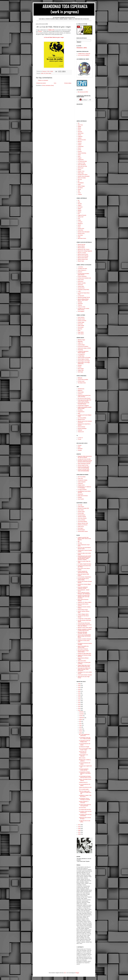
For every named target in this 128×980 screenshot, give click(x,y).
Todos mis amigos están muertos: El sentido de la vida (85, 792)
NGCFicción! (80, 168)
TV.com (79, 439)
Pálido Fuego (81, 172)
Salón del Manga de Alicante (84, 463)
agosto (80, 719)
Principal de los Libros (82, 174)
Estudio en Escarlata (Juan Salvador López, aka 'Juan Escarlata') (83, 597)
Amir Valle (80, 505)
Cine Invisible (81, 392)
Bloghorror (80, 390)
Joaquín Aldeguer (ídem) (83, 614)
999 (78, 541)
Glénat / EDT (80, 216)
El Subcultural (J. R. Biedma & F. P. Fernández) (84, 487)
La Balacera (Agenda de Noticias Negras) (83, 352)
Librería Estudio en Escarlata (84, 357)
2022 (79, 691)
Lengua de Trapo (81, 163)
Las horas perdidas (82, 417)
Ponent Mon (80, 230)
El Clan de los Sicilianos (83, 346)
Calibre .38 (43, 73)
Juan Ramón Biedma (82, 521)
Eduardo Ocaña (81, 319)
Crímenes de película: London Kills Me (84, 769)
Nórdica (79, 169)
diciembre (81, 711)
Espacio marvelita (82, 283)
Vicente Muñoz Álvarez (83, 531)
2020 (79, 695)
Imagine (79, 158)
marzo (80, 729)
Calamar (79, 143)
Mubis (79, 447)
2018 (79, 699)
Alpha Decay (80, 133)
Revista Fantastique (82, 428)
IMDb (79, 413)
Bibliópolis (80, 377)
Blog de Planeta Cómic (83, 259)
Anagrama (80, 136)
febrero (81, 730)
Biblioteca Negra (81, 339)
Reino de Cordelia (82, 177)
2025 (79, 685)
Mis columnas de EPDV (83, 92)
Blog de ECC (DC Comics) (83, 249)
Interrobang (80, 349)
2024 (79, 687)
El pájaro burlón (81, 485)
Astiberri (79, 205)
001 (78, 200)
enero (80, 732)
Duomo (79, 148)
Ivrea (79, 218)
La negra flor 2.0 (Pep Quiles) (84, 618)
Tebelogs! (80, 302)
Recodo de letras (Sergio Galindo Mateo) (83, 651)
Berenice (80, 141)
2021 (79, 693)
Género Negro (48, 73)
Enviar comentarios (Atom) (48, 85)
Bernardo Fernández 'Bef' (83, 508)
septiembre (81, 717)
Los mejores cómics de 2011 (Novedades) (85, 815)
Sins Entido (80, 235)
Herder (79, 154)
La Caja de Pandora (82, 489)
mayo (80, 725)
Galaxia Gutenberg (82, 153)
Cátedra (79, 144)
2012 (79, 710)
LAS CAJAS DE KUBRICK (83, 55)
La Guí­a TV (80, 437)
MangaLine (80, 223)
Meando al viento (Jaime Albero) (85, 627)
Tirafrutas (80, 305)
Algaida (79, 126)
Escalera (80, 151)
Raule (79, 330)
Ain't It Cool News (81, 476)
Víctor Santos (81, 333)
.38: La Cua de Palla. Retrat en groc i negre (85, 749)
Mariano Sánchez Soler (83, 523)
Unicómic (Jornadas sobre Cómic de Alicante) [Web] (83, 470)
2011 (79, 824)
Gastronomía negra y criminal (84, 348)
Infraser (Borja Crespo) (83, 609)
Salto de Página (81, 186)
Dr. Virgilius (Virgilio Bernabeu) (84, 564)
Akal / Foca (80, 125)
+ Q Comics (80, 267)
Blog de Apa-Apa (81, 244)
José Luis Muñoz (81, 519)
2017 (79, 700)
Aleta (79, 202)
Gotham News (81, 286)
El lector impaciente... (82, 276)
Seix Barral (80, 187)
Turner (79, 192)
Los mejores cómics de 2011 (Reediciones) (85, 812)
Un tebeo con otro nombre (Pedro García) (83, 309)
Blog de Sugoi (81, 261)
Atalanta (79, 138)
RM (78, 181)
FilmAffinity (80, 410)
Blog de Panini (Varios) (83, 257)
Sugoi (79, 236)
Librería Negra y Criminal (83, 359)
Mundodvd (80, 448)
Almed (79, 129)
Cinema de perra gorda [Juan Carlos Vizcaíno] (84, 396)
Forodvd (79, 445)
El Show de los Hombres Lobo (84, 278)
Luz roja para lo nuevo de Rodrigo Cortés (84, 741)
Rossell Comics (81, 233)
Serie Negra (80, 371)
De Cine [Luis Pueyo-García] (84, 398)
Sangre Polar (81, 370)
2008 (79, 830)
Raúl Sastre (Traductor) (83, 649)
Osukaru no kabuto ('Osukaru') (84, 639)
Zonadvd (80, 450)
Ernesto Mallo (81, 513)
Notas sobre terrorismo (83, 495)
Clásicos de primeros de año (85, 787)
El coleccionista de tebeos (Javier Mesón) (83, 274)
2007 (79, 832)
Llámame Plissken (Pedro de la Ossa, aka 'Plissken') (84, 625)
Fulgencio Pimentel (82, 215)
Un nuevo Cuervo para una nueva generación (85, 805)
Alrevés (79, 134)
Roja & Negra (81, 368)
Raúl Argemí (80, 528)
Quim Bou (80, 328)
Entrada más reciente (41, 83)
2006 (79, 834)
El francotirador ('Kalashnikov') (84, 577)
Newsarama (80, 494)
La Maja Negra (81, 355)
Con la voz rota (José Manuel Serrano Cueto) (84, 548)
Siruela (79, 189)
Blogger (77, 972)
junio (80, 723)
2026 (79, 683)
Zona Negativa (81, 311)
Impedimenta (80, 159)
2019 (79, 697)
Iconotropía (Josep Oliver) (83, 289)
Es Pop (79, 149)
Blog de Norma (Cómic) (83, 254)
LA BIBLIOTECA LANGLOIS (84, 53)
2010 (79, 826)
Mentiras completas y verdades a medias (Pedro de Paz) (84, 630)
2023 (79, 689)
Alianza (79, 128)
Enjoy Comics (81, 279)
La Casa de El (81, 295)
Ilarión (79, 156)
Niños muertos (82, 757)
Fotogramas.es (81, 411)
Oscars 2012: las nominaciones (82, 752)
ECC (79, 213)
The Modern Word (82, 382)
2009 (79, 828)
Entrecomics (80, 281)
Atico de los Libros (82, 139)
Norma (79, 225)
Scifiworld (80, 430)
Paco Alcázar (81, 327)
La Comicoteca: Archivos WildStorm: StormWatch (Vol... (85, 773)
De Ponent (80, 207)
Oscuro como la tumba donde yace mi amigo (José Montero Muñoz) (84, 636)
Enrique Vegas (81, 322)
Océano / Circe (81, 171)
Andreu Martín (81, 506)
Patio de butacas (81, 426)
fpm (65, 972)
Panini (79, 226)
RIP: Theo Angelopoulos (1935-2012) (84, 735)
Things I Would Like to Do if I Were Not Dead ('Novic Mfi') (84, 666)
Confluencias (80, 146)
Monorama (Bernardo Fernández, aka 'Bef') (82, 633)
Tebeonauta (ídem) (82, 660)
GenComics (80, 284)
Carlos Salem (81, 509)
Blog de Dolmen (81, 247)
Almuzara (80, 131)
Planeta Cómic (81, 228)
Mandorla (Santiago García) (84, 297)
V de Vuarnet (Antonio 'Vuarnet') (85, 674)
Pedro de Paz (81, 526)
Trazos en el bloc (81, 306)
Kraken (79, 220)
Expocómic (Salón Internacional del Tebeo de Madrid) (85, 457)
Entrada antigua (67, 83)
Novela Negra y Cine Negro (84, 360)
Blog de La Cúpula (82, 252)
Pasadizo (80, 497)
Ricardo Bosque (81, 529)
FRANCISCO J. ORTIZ (82, 47)
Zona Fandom (81, 499)
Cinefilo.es (80, 393)
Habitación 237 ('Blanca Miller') (84, 602)
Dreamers (80, 271)
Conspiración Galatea (82, 480)
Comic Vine (80, 478)
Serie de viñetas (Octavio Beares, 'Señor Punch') (83, 300)
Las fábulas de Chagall (84, 746)
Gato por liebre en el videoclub (83, 755)
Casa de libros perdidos (83, 379)
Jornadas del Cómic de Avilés (84, 459)
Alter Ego (80, 543)
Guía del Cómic (81, 288)
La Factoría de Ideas (82, 161)
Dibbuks (79, 210)
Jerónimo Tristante (82, 516)
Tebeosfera (80, 303)
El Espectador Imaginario (83, 405)
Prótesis (79, 367)
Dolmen (79, 212)
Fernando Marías (81, 515)
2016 (79, 702)
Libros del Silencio (82, 164)
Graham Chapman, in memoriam (83, 802)
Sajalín (79, 184)
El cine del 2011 (82, 807)
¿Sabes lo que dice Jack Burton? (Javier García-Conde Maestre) (84, 538)
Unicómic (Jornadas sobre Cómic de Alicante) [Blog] (83, 467)
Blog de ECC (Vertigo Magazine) (85, 251)
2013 (79, 708)
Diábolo (79, 208)
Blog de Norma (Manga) (83, 256)
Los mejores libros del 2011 (85, 809)
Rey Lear (80, 179)
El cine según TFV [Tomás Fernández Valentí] (83, 403)
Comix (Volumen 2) (82, 270)
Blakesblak (80, 341)
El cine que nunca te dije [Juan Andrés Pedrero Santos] (84, 400)
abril (80, 727)
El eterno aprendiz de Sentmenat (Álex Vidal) (83, 572)
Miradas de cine (81, 419)
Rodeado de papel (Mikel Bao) (84, 653)
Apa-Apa (80, 203)
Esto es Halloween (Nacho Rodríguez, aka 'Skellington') (84, 593)
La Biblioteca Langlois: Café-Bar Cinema (85, 796)
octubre (81, 715)
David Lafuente (81, 317)
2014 (79, 706)
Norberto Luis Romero (82, 524)
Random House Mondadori (83, 176)
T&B (79, 191)
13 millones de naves (82, 268)
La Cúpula (80, 221)
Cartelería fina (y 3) (83, 782)
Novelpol (80, 365)
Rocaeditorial (81, 182)
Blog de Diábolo (81, 246)
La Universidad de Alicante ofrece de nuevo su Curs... (85, 777)
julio (80, 721)
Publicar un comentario (43, 80)
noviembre (81, 713)
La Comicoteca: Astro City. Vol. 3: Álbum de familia (85, 738)
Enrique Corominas (82, 320)
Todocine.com (81, 431)
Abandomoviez (81, 388)
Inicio (55, 83)
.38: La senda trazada (83, 789)
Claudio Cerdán (81, 511)
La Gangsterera (81, 354)
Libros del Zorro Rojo (82, 166)
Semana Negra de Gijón (83, 465)
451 (78, 123)
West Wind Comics (82, 238)
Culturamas (80, 483)
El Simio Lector (81, 381)
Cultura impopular (82, 481)
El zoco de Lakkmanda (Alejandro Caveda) (83, 588)
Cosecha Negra (81, 344)
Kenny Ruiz (80, 324)
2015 (79, 704)
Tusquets (80, 194)
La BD (79, 291)
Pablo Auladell (81, 325)
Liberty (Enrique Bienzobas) (84, 623)
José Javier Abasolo (82, 518)
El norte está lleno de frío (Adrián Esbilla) (83, 579)
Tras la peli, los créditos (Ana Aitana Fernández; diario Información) (84, 669)
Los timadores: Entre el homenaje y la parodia (84, 799)
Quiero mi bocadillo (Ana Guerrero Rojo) (83, 647)
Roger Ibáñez (81, 332)
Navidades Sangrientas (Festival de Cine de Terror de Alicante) (85, 461)
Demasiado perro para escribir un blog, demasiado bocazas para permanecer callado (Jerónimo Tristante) (84, 557)
